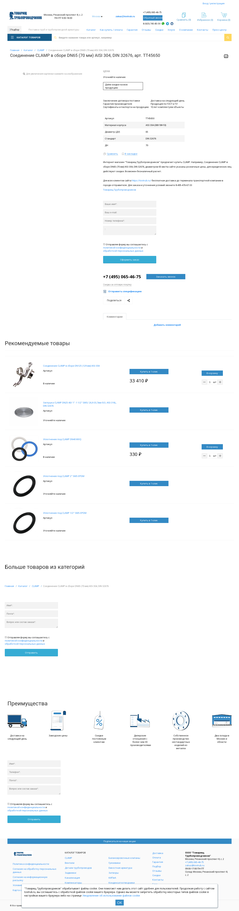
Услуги (171, 29)
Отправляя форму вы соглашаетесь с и (125, 247)
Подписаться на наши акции (119, 841)
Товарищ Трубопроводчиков (119, 189)
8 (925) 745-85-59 (151, 23)
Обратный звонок (153, 17)
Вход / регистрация (213, 3)
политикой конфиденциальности (122, 247)
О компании (186, 29)
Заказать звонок (166, 276)
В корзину (212, 373)
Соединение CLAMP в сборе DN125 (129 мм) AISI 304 (71, 365)
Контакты (202, 29)
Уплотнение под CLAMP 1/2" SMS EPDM (64, 512)
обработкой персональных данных (123, 250)
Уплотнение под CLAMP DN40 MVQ (62, 439)
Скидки (159, 29)
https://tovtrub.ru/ (141, 180)
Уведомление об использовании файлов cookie (111, 895)
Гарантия (132, 29)
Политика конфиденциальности (31, 863)
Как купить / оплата (111, 29)
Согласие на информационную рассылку (30, 878)
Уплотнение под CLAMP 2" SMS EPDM (63, 476)
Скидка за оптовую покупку (117, 284)
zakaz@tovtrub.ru (125, 16)
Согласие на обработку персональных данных (34, 870)
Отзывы (146, 29)
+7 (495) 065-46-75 (152, 12)
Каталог (91, 29)
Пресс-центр (219, 29)
